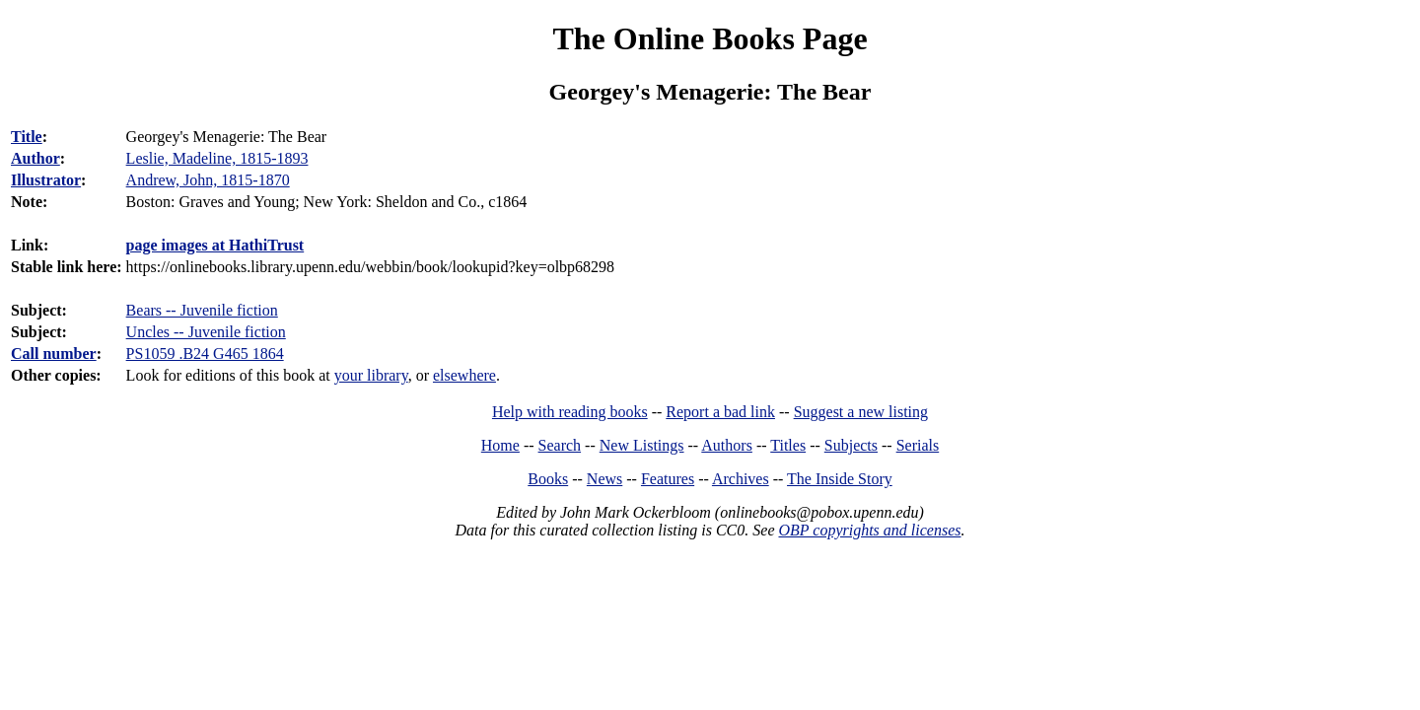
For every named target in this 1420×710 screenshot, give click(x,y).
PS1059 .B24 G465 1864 (205, 353)
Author (35, 158)
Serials (918, 445)
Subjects (851, 445)
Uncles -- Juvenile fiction (206, 331)
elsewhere (464, 375)
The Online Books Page (709, 38)
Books (548, 478)
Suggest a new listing (861, 411)
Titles (788, 445)
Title (26, 136)
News (604, 478)
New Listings (642, 445)
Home (500, 445)
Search (560, 445)
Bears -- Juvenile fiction (202, 310)
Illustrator (46, 180)
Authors (726, 445)
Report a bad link (720, 411)
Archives (740, 478)
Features (667, 478)
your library (371, 375)
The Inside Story (839, 478)
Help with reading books (570, 411)
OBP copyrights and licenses (869, 530)
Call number (54, 353)
